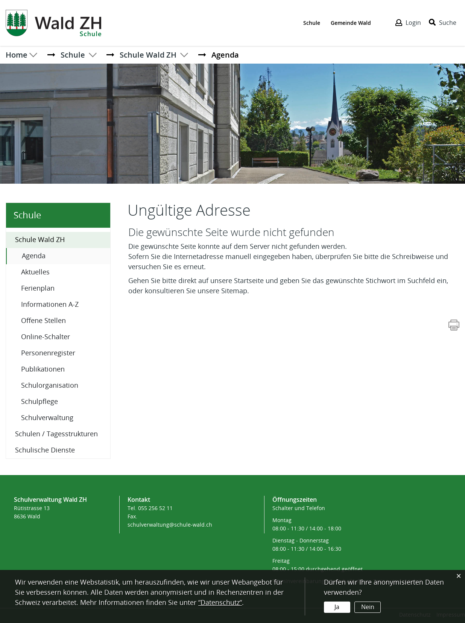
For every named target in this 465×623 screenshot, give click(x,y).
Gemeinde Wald (351, 22)
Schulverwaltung (47, 418)
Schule (311, 22)
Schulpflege (39, 402)
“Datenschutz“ (220, 603)
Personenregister (48, 353)
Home (17, 54)
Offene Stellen (43, 321)
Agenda (53, 255)
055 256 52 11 (155, 508)
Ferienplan (38, 288)
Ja (336, 607)
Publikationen (43, 369)
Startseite (249, 281)
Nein (367, 607)
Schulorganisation (49, 385)
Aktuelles (35, 272)
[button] (74, 54)
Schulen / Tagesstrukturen (56, 434)
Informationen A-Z (50, 304)
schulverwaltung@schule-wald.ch (170, 525)
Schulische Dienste (45, 450)
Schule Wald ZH (40, 240)
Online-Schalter (45, 337)
